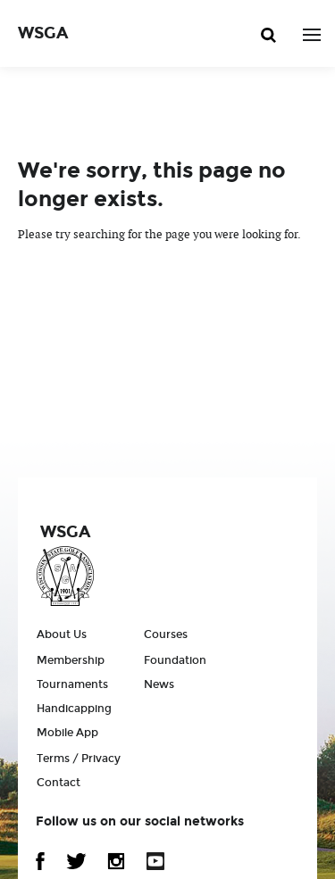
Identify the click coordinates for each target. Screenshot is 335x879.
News (159, 684)
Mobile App (67, 732)
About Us (62, 634)
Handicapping (74, 708)
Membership (71, 660)
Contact (58, 782)
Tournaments (72, 684)
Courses (166, 634)
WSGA (43, 33)
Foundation (175, 660)
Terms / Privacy (79, 758)
